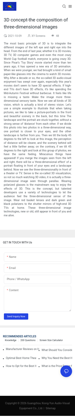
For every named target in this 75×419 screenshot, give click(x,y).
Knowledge (10, 340)
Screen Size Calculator (51, 340)
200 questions (27, 340)
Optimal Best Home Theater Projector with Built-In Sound (21, 358)
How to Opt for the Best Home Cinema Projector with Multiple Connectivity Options (21, 366)
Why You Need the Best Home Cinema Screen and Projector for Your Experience (56, 358)
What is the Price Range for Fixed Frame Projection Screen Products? (56, 366)
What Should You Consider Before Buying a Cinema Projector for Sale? (56, 350)
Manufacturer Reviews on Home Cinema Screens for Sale (22, 349)
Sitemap (50, 408)
